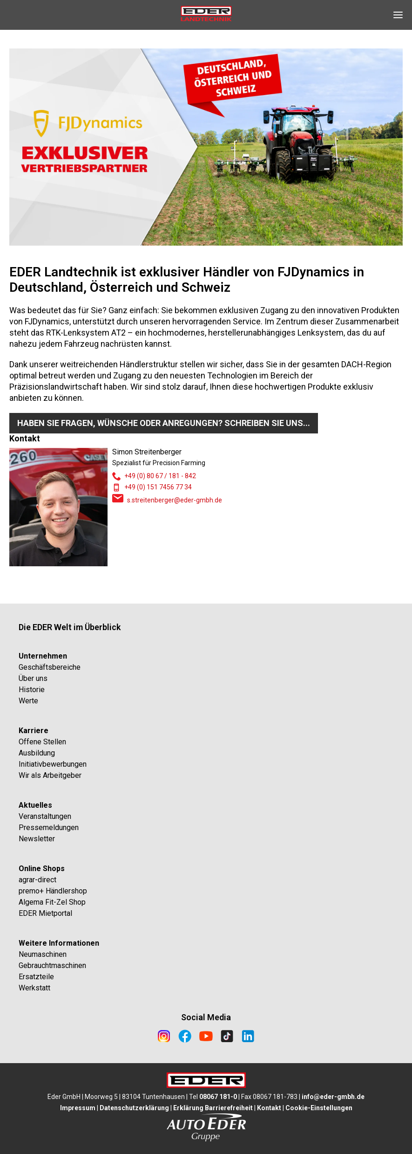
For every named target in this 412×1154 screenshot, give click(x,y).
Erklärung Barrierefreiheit (213, 1108)
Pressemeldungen (49, 827)
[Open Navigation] (398, 15)
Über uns (33, 678)
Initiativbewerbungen (53, 764)
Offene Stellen (42, 741)
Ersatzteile (36, 976)
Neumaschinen (43, 954)
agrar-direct (37, 879)
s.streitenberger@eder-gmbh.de (174, 500)
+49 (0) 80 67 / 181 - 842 (160, 476)
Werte (28, 700)
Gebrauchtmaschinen (52, 965)
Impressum (77, 1108)
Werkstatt (34, 987)
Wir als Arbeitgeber (50, 775)
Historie (32, 689)
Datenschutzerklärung (134, 1108)
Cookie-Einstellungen (318, 1108)
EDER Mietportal (45, 913)
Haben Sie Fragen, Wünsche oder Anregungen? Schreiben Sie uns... (163, 423)
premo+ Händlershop (53, 890)
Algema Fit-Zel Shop (52, 902)
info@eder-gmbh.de (333, 1096)
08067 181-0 (218, 1096)
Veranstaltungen (45, 816)
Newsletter (37, 838)
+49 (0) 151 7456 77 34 (158, 487)
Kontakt (269, 1108)
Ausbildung (37, 753)
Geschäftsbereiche (50, 667)
